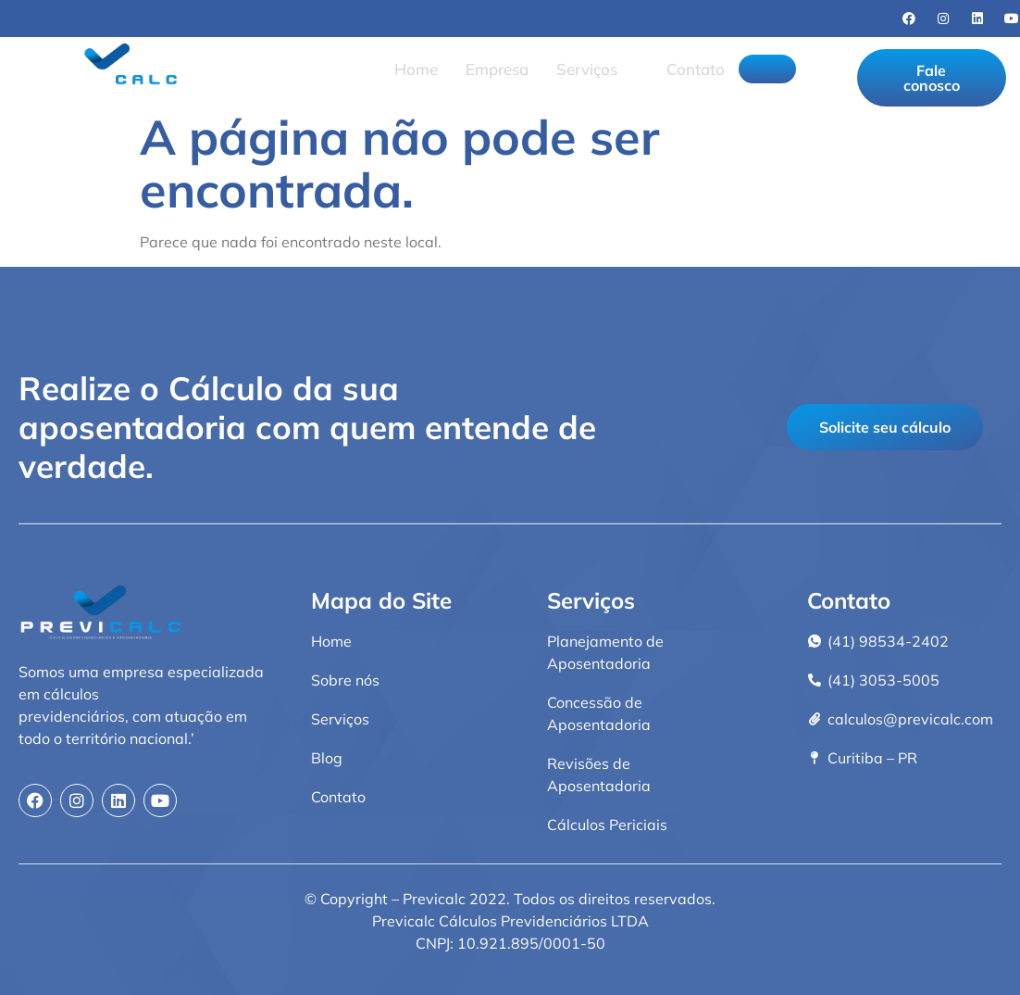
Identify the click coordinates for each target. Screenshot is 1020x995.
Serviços (587, 67)
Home (408, 67)
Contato (688, 67)
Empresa (489, 67)
